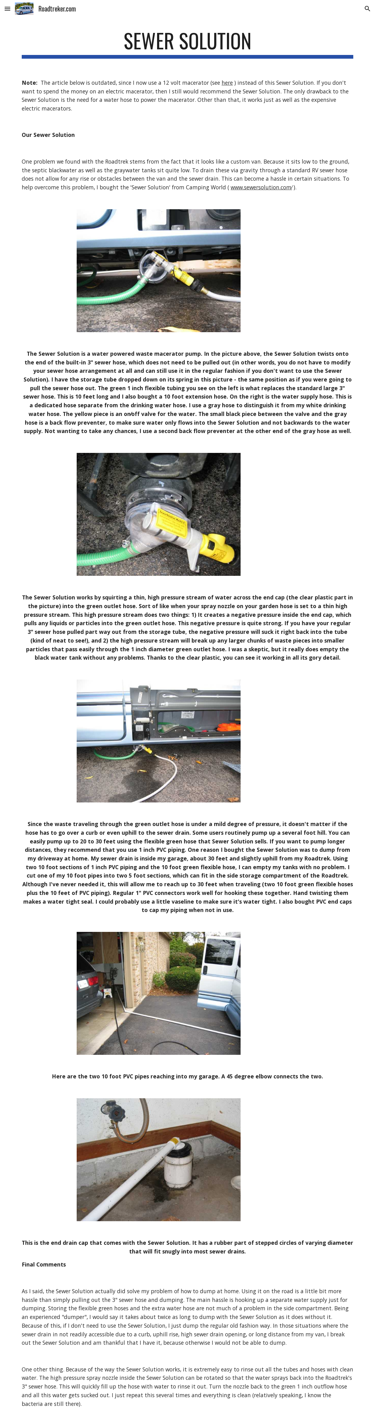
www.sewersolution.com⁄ (261, 187)
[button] (7, 8)
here (227, 82)
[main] (187, 43)
